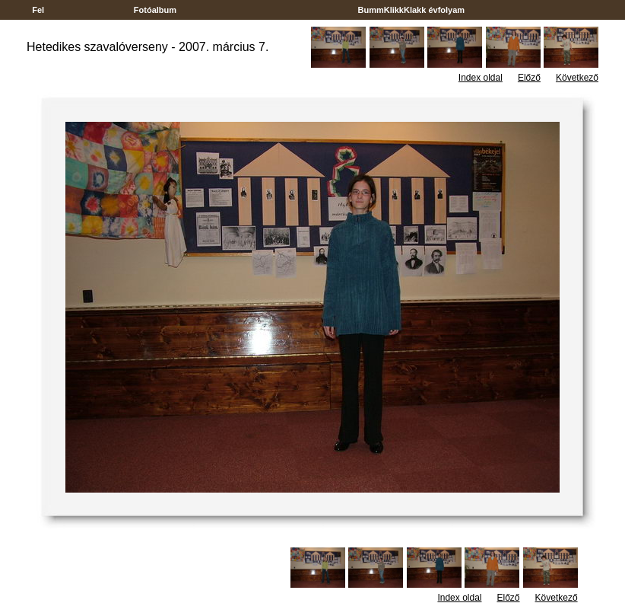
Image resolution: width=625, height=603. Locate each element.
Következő (577, 77)
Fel (38, 9)
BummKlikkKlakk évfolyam (411, 9)
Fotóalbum (155, 9)
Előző (529, 77)
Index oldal (480, 77)
